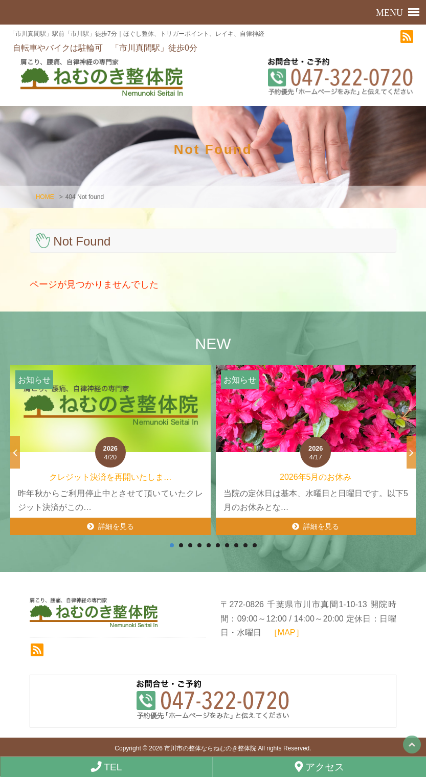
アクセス (319, 766)
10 (255, 546)
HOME (45, 198)
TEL (106, 766)
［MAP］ (287, 633)
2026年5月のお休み (316, 478)
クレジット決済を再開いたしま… (110, 478)
